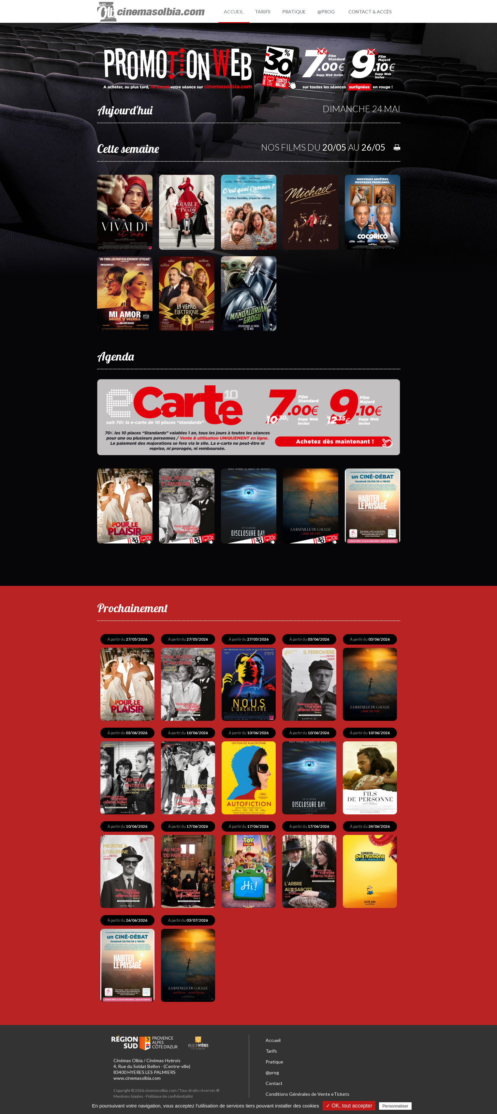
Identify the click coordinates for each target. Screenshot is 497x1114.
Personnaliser (395, 1106)
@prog (272, 1071)
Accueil (273, 1038)
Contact (274, 1081)
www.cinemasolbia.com (137, 1076)
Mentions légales (128, 1094)
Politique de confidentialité (169, 1094)
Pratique (274, 1060)
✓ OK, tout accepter (349, 1105)
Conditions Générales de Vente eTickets (307, 1092)
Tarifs (271, 1049)
